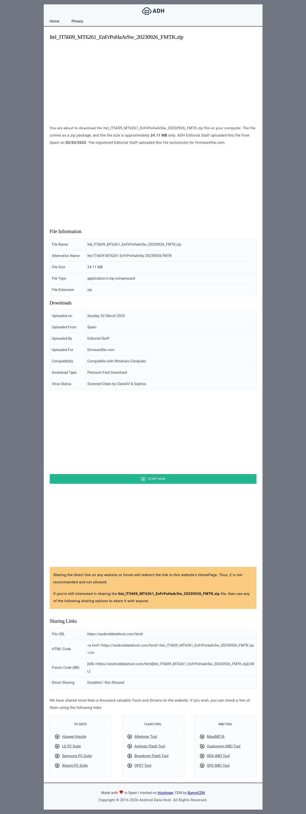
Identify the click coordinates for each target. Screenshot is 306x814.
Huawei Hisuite (74, 736)
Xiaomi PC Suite (75, 765)
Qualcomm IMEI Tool (224, 746)
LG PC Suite (71, 746)
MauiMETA (216, 736)
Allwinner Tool (146, 736)
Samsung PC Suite (77, 756)
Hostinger (165, 793)
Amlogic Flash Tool (150, 746)
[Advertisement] (153, 78)
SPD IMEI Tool (218, 765)
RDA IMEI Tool (218, 756)
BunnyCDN (196, 793)
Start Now (156, 479)
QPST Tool (143, 765)
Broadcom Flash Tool (152, 756)
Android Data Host (153, 11)
